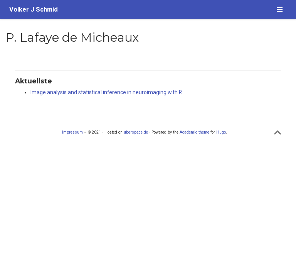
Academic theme (194, 132)
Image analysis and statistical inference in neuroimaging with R (106, 92)
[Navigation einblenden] (279, 9)
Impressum (72, 132)
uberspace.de (136, 132)
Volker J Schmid (33, 9)
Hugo (221, 132)
